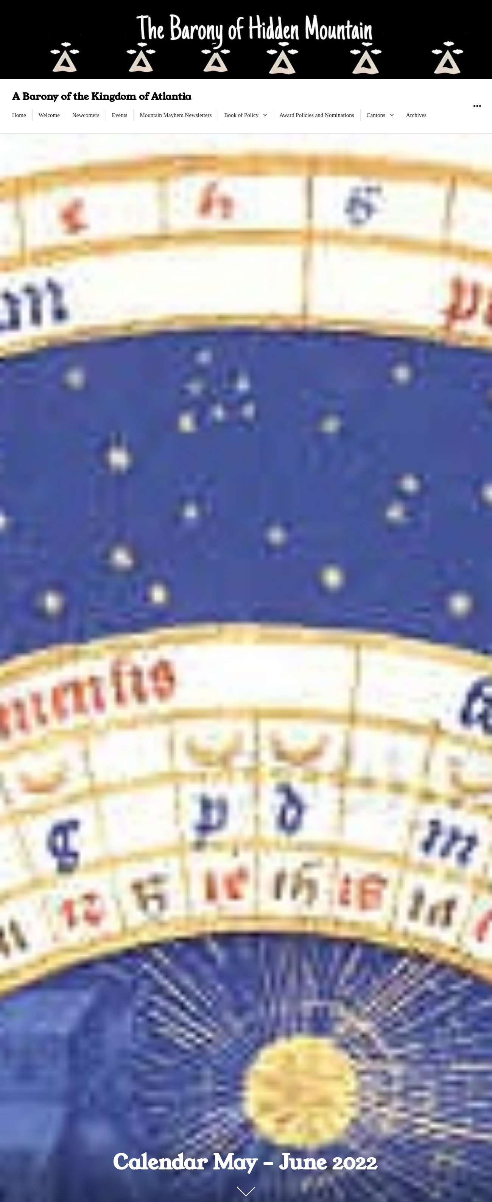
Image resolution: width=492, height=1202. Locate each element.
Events (120, 115)
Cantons (376, 115)
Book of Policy (241, 115)
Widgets (477, 114)
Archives (416, 115)
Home (19, 115)
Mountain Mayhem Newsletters (176, 115)
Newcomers (86, 115)
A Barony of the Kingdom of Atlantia (101, 97)
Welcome (49, 115)
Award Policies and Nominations (316, 115)
